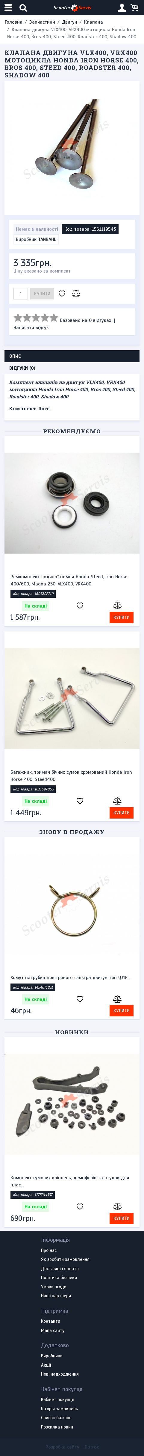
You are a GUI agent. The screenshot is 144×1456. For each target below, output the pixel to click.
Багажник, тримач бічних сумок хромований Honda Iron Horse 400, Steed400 (71, 775)
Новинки (72, 1032)
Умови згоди (53, 1287)
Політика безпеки (59, 1277)
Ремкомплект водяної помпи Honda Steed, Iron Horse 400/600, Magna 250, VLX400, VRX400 (68, 580)
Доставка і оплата (60, 1269)
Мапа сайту (52, 1330)
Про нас (49, 1250)
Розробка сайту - (72, 1447)
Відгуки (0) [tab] (22, 368)
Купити (42, 294)
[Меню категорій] (9, 7)
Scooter (72, 8)
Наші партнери (56, 1296)
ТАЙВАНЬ (47, 239)
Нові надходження (60, 1374)
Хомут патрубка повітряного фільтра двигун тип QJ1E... (70, 978)
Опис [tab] (15, 356)
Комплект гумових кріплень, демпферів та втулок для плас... (69, 1181)
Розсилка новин (57, 1427)
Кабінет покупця (57, 1399)
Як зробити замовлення (65, 1259)
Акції (46, 1365)
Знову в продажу (71, 831)
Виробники (52, 1356)
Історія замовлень (59, 1409)
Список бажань (56, 1418)
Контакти (50, 1321)
